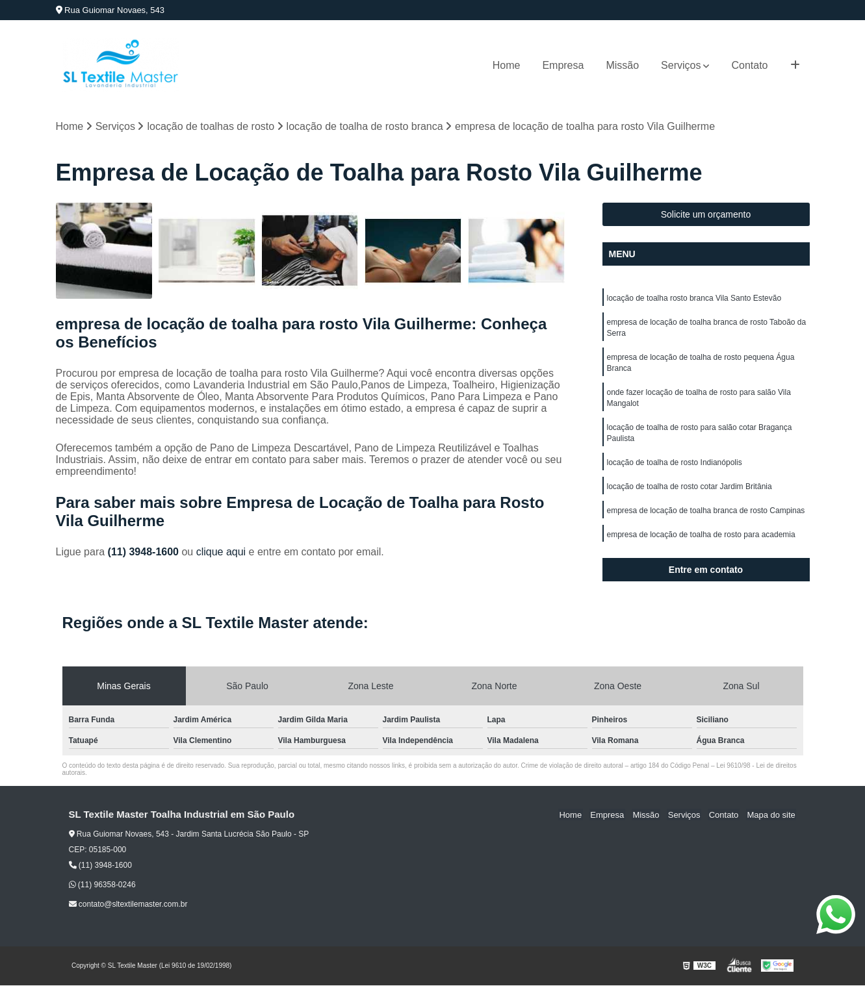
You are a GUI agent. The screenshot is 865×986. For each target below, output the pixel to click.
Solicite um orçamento (706, 214)
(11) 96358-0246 (102, 885)
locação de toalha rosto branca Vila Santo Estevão (694, 298)
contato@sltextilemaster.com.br (128, 904)
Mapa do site (772, 815)
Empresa (563, 65)
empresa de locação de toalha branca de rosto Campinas (706, 517)
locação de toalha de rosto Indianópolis (674, 468)
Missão (622, 65)
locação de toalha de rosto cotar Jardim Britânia (689, 493)
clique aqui (221, 552)
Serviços (681, 65)
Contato (749, 65)
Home (507, 65)
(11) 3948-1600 (145, 552)
